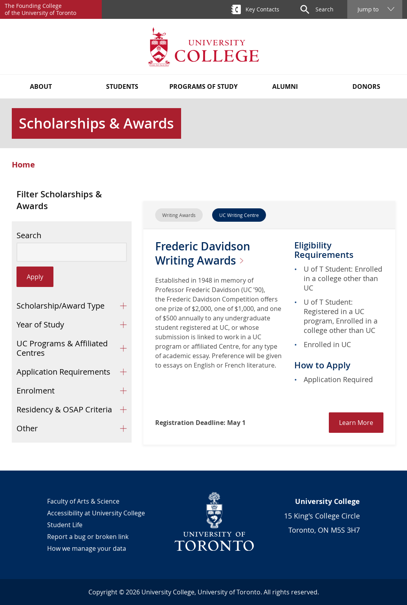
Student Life (64, 524)
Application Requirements (63, 371)
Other (27, 428)
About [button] (41, 86)
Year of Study (40, 324)
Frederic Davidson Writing (202, 253)
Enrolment (35, 390)
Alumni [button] (285, 86)
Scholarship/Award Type (60, 305)
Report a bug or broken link (87, 536)
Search (28, 235)
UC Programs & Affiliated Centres (62, 348)
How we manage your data (86, 548)
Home (23, 164)
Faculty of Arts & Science (83, 501)
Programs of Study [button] (203, 86)
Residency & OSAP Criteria (64, 409)
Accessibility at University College (96, 513)
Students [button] (122, 86)
